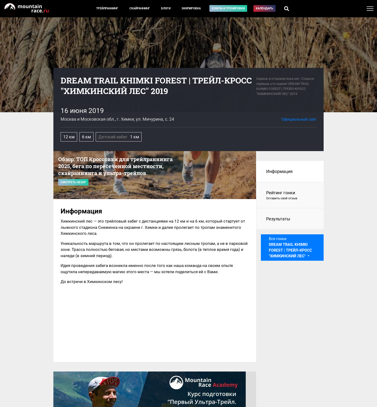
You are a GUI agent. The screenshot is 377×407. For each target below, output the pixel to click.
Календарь (264, 8)
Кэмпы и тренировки (228, 8)
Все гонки (290, 247)
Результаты (278, 218)
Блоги (165, 8)
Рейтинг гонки (290, 195)
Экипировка (191, 8)
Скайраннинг (139, 8)
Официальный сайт (299, 119)
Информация (279, 171)
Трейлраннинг (107, 8)
